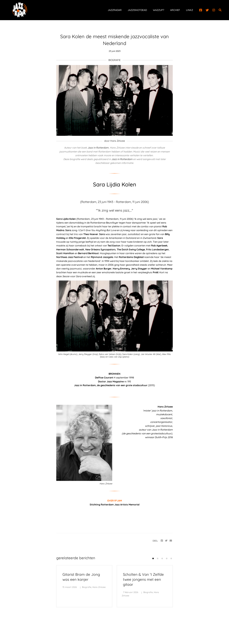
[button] (153, 558)
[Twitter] (207, 10)
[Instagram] (214, 10)
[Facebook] (201, 10)
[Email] (171, 541)
